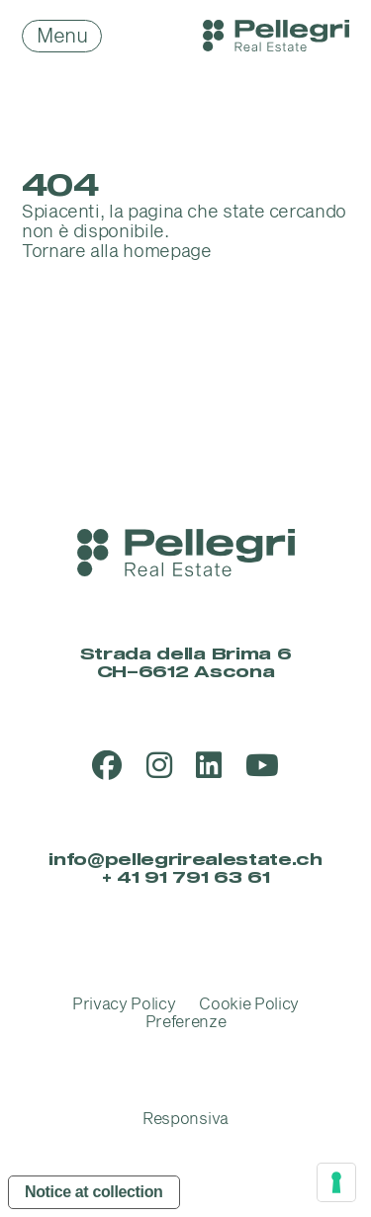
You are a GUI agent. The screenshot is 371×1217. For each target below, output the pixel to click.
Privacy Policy (124, 1004)
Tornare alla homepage (116, 251)
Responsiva (185, 1119)
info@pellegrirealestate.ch (185, 860)
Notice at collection (94, 1191)
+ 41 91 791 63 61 (186, 878)
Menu (62, 36)
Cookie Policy (249, 1004)
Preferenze (186, 1022)
